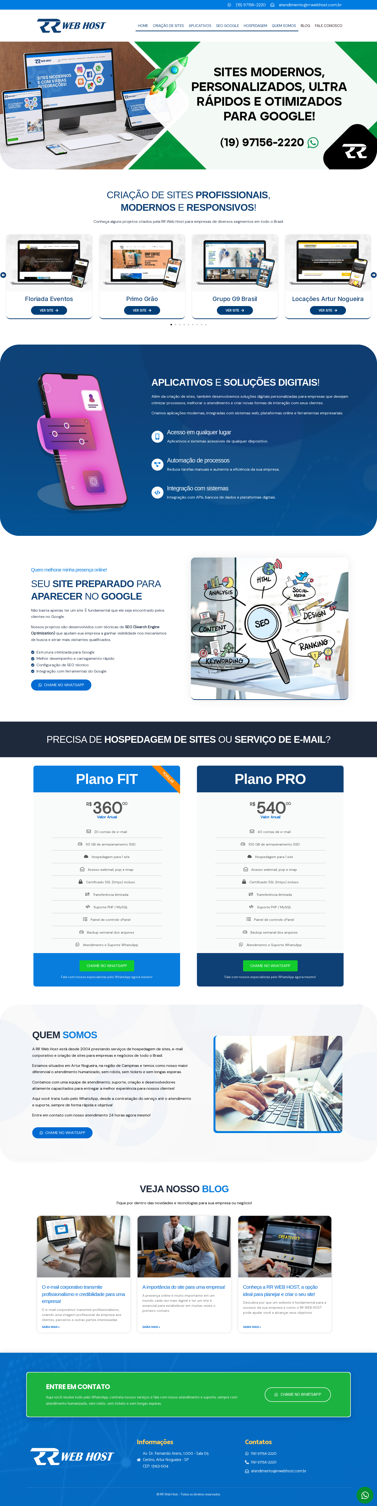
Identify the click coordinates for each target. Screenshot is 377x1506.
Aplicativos (200, 25)
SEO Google (227, 25)
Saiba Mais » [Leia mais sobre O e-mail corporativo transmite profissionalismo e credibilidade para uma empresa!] (50, 1327)
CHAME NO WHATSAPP (107, 965)
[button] (3, 275)
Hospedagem (255, 25)
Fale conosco (328, 25)
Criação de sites (168, 25)
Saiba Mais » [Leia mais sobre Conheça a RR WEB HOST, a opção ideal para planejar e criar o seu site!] (252, 1327)
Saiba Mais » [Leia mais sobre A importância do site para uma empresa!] (151, 1327)
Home (143, 25)
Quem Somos (284, 25)
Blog (305, 25)
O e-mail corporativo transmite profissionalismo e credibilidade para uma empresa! (83, 1294)
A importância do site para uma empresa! (183, 1287)
